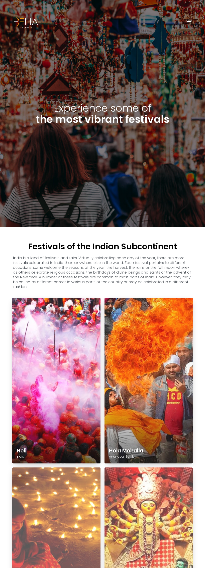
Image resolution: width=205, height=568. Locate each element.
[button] (189, 23)
